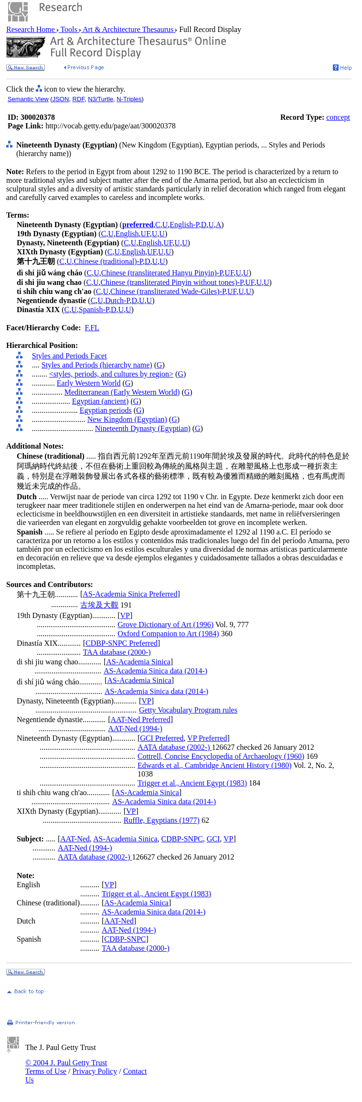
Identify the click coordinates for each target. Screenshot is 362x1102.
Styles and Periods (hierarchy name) (97, 365)
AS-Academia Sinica (138, 662)
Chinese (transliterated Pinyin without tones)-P (172, 282)
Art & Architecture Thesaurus (128, 29)
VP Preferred (207, 738)
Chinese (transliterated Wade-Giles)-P (167, 291)
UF (145, 234)
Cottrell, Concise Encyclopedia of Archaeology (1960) (221, 756)
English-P (184, 224)
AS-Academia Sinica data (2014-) (155, 671)
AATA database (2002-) (175, 747)
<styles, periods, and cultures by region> (111, 374)
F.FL (92, 328)
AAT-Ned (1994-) (135, 728)
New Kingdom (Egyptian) (127, 419)
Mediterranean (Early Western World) (122, 392)
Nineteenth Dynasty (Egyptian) (143, 428)
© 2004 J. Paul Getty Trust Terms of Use (66, 1067)
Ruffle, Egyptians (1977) (162, 820)
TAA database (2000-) (117, 652)
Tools (69, 29)
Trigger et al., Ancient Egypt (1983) (192, 783)
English (127, 234)
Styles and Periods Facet (69, 356)
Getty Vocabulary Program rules (188, 710)
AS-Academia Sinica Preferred (130, 594)
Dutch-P (117, 300)
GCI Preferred (161, 738)
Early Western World (89, 383)
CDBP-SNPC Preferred (121, 643)
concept (338, 117)
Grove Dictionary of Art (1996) (165, 624)
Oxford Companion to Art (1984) (168, 634)
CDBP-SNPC (182, 839)
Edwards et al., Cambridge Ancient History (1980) (215, 765)
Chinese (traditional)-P (108, 261)
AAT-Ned (75, 839)
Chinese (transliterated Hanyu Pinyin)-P (162, 273)
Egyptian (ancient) (100, 401)
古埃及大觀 (99, 605)
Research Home (31, 29)
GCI (213, 839)
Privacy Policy (94, 1071)
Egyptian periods (106, 410)
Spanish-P (94, 309)
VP (125, 615)
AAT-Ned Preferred (140, 719)
